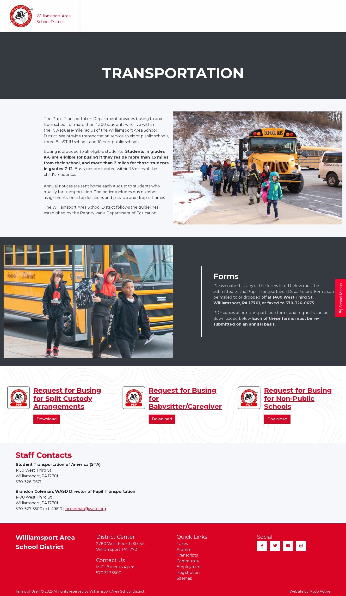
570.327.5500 (108, 572)
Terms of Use (27, 591)
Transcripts (193, 6)
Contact (319, 21)
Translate (133, 6)
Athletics (292, 22)
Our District (117, 22)
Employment (247, 6)
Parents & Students (260, 22)
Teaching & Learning (214, 22)
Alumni (172, 6)
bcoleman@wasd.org (85, 508)
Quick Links (326, 6)
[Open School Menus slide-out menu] (340, 298)
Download (48, 420)
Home (91, 21)
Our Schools (148, 22)
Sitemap (299, 6)
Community (219, 6)
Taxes (155, 6)
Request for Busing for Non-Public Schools (298, 398)
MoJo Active (319, 591)
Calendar (175, 21)
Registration (275, 6)
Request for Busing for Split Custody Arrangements (67, 398)
